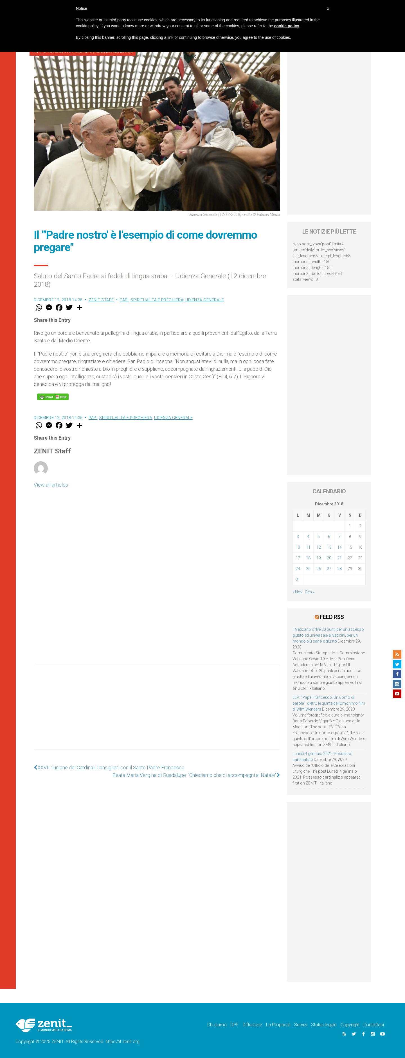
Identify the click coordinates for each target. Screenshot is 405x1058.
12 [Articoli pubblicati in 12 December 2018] (318, 547)
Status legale (324, 1024)
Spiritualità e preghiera (156, 300)
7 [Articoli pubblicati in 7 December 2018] (339, 536)
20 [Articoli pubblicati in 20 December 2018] (329, 558)
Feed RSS (332, 617)
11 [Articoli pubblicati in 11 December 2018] (308, 547)
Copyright (350, 1024)
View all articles (51, 485)
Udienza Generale (204, 300)
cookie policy (286, 26)
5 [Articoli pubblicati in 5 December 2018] (319, 536)
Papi (124, 300)
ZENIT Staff (101, 300)
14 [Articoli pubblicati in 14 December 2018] (339, 547)
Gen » (309, 592)
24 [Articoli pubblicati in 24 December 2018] (298, 568)
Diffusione (252, 1024)
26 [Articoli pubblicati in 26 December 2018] (318, 568)
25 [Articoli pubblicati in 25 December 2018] (308, 568)
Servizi (300, 1024)
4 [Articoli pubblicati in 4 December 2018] (308, 536)
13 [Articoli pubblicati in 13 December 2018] (329, 547)
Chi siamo (217, 1024)
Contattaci (373, 1024)
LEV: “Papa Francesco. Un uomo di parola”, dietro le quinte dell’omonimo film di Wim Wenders (328, 703)
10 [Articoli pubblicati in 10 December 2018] (298, 547)
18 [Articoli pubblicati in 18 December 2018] (308, 558)
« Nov (297, 592)
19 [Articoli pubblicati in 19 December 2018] (318, 558)
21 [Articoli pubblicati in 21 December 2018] (339, 558)
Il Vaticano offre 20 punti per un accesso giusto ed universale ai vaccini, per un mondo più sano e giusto (328, 635)
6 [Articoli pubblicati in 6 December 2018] (329, 536)
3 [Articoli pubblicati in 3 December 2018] (298, 536)
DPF (235, 1024)
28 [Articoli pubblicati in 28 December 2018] (339, 568)
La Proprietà (278, 1024)
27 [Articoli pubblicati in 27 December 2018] (329, 568)
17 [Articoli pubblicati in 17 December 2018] (298, 558)
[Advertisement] (157, 712)
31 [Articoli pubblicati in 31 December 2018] (298, 579)
